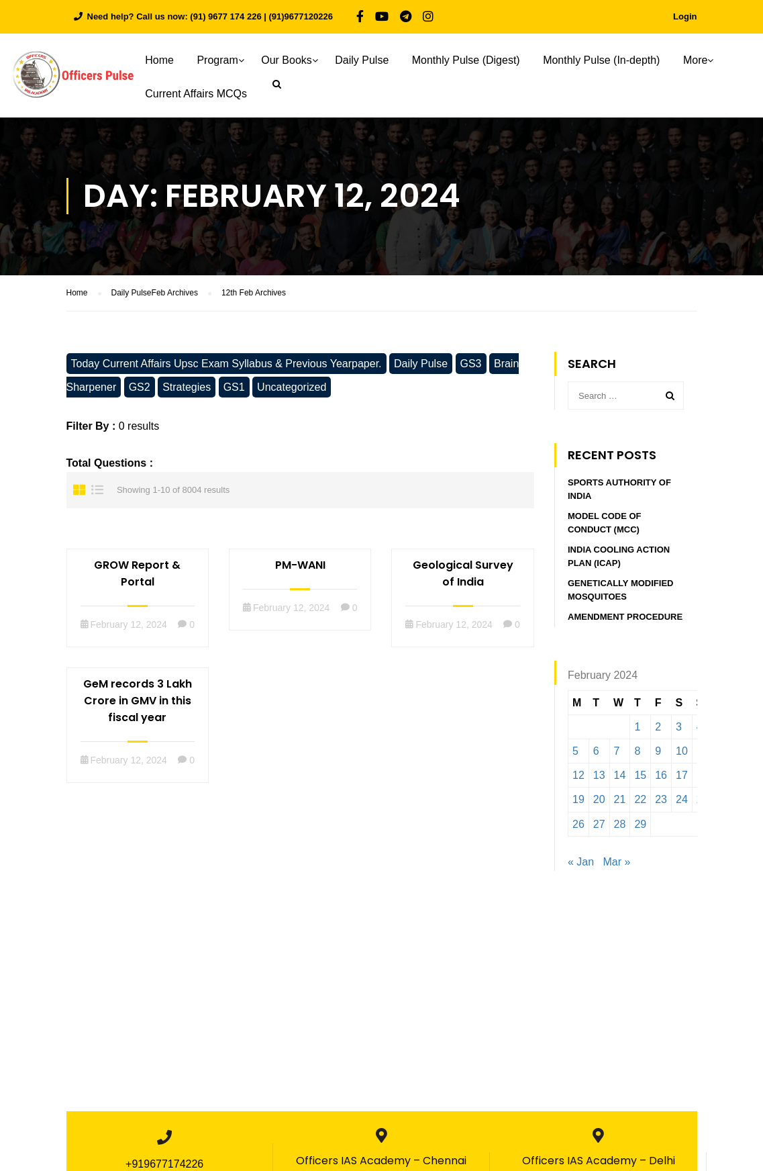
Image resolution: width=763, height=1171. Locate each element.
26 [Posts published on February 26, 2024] (578, 824)
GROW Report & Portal (137, 573)
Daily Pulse (371, 60)
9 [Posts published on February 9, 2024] (658, 751)
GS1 (234, 387)
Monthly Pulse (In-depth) (610, 60)
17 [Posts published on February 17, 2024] (682, 775)
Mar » (617, 862)
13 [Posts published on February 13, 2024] (599, 775)
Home (168, 60)
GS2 (139, 387)
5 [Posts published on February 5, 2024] (575, 751)
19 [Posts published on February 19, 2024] (578, 800)
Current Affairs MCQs (205, 93)
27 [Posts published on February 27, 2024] (599, 824)
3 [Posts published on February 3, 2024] (679, 727)
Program (226, 60)
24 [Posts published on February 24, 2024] (682, 800)
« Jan (581, 862)
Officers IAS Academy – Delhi (598, 1160)
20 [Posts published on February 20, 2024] (599, 800)
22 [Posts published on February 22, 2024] (640, 800)
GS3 (471, 363)
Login (685, 16)
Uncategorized (291, 387)
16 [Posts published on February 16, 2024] (661, 775)
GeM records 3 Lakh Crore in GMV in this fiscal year (137, 700)
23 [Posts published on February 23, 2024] (661, 800)
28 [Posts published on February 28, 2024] (620, 824)
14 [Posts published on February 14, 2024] (620, 775)
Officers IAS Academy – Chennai (381, 1160)
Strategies (186, 387)
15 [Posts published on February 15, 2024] (640, 775)
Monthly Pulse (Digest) (475, 60)
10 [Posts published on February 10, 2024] (682, 751)
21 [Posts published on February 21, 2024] (620, 800)
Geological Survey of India (463, 573)
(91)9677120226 (301, 16)
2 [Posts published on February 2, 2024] (658, 727)
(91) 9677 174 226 (225, 16)
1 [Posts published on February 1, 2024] (637, 727)
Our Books (295, 60)
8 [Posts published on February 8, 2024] (637, 751)
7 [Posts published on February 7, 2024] (617, 751)
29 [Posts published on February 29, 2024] (640, 824)
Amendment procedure (625, 617)
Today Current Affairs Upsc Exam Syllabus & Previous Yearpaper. (226, 363)
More (705, 60)
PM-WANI (300, 565)
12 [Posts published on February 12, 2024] (578, 775)
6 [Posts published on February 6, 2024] (596, 751)
